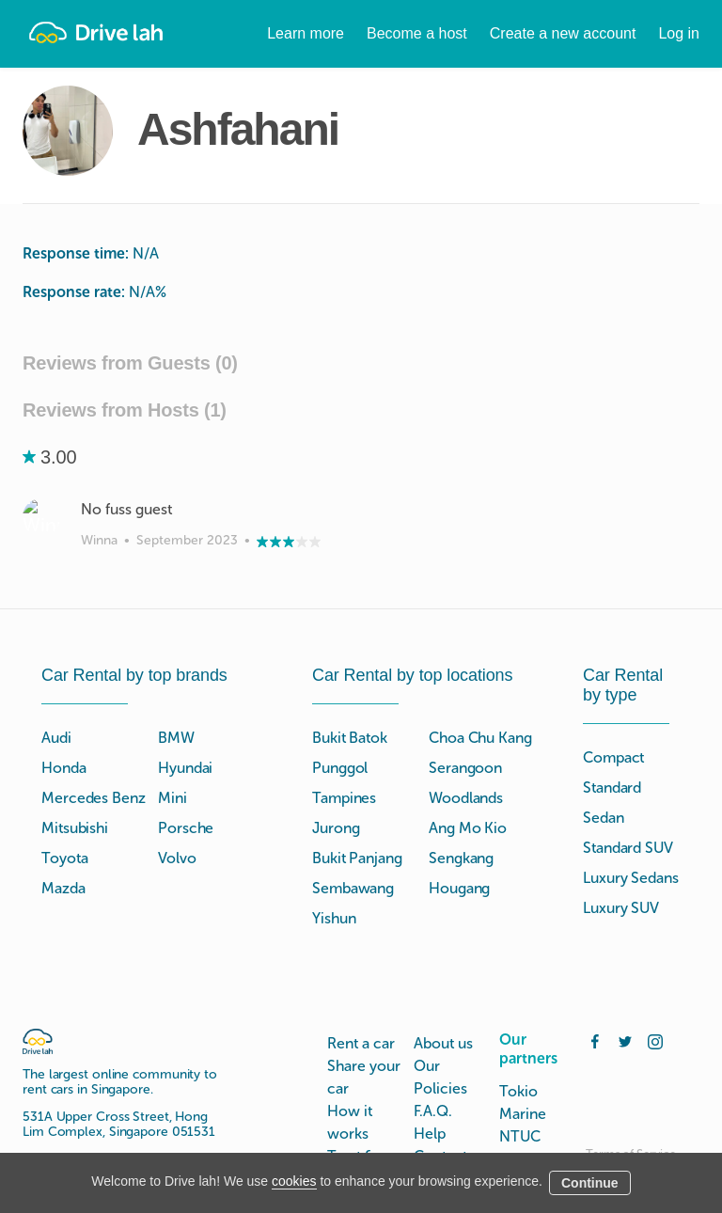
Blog (429, 1138)
